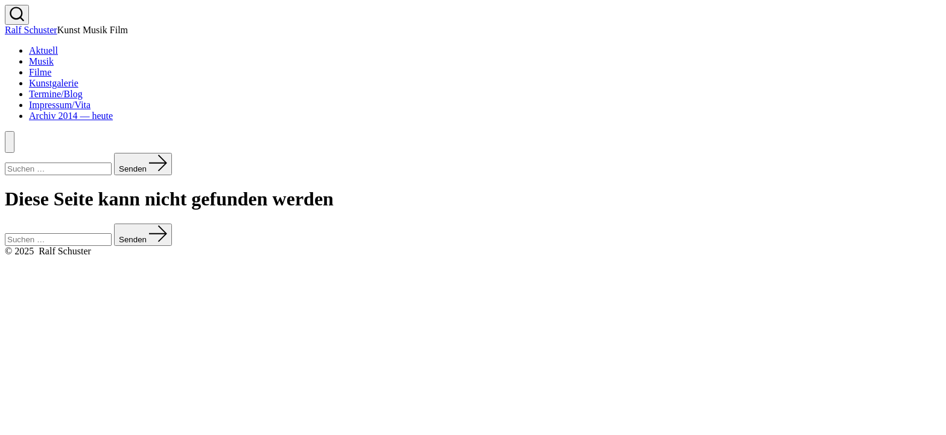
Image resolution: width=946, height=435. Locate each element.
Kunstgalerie (53, 83)
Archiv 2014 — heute (71, 116)
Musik (41, 61)
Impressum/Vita (59, 105)
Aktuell (43, 50)
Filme (40, 72)
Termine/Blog (56, 94)
